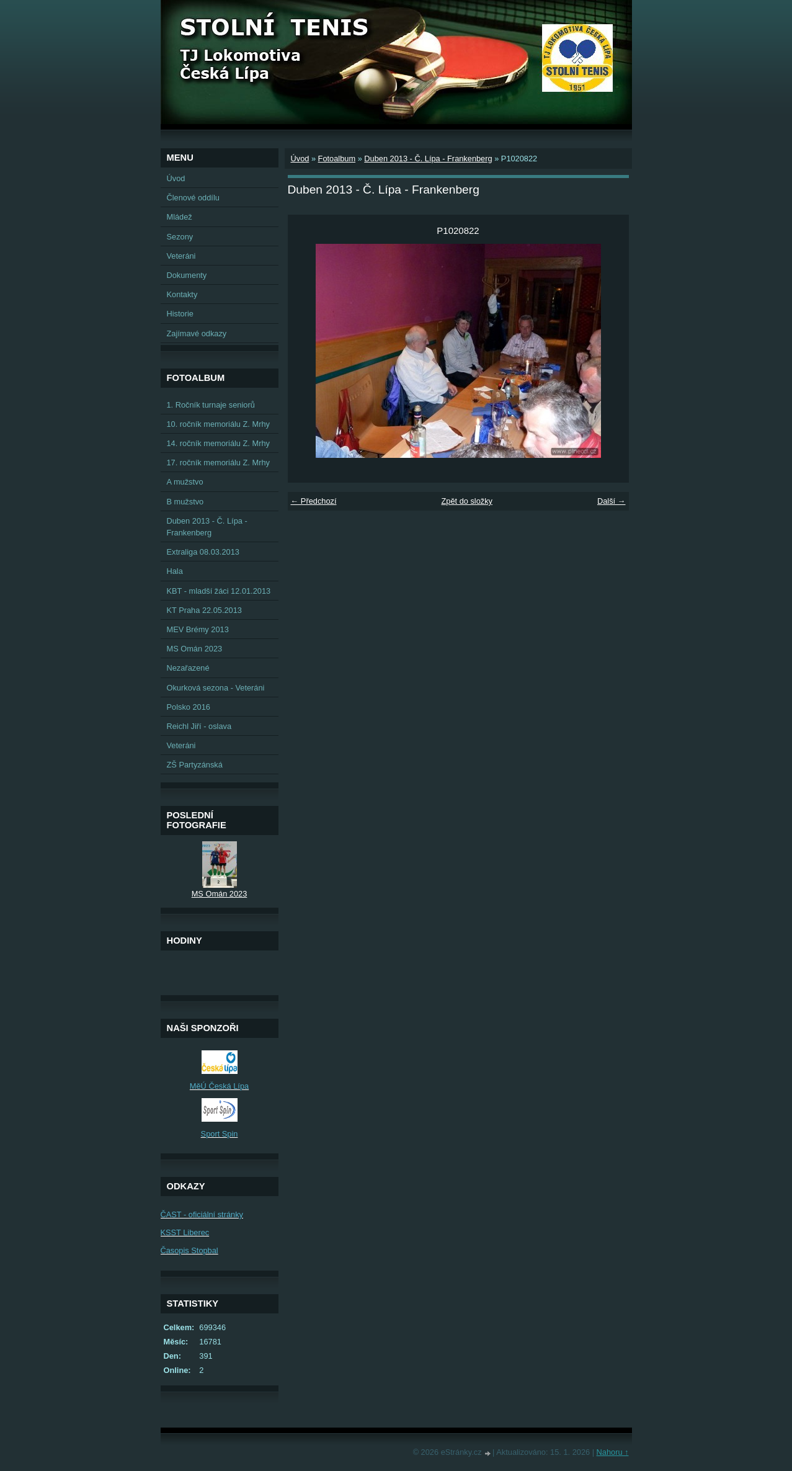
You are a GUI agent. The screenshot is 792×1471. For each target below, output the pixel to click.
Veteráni (181, 256)
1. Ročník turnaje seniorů (211, 404)
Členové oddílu (193, 197)
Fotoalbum (336, 158)
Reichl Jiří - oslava (199, 726)
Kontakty (182, 294)
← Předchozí (314, 501)
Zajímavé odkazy (197, 333)
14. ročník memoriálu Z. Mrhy (218, 443)
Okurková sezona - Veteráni (216, 687)
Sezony (180, 236)
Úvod (300, 158)
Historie (180, 313)
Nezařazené (188, 668)
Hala (175, 571)
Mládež (179, 216)
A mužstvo (185, 481)
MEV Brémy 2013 (198, 629)
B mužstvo (185, 501)
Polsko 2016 (188, 707)
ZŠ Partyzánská (195, 764)
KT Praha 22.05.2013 (204, 610)
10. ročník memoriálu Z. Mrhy (218, 424)
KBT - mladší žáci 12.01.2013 (219, 591)
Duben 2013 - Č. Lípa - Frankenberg (428, 158)
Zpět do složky (466, 501)
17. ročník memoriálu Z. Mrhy (218, 462)
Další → (611, 501)
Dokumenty (187, 275)
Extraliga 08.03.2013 (203, 552)
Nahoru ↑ (613, 1452)
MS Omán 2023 (195, 648)
